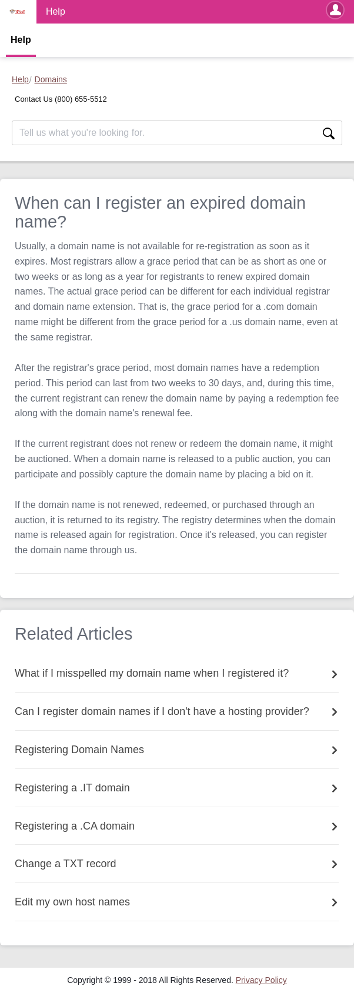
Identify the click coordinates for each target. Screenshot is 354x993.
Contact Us (35, 99)
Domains (51, 79)
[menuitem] (261, 980)
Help (21, 40)
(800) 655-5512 (81, 99)
